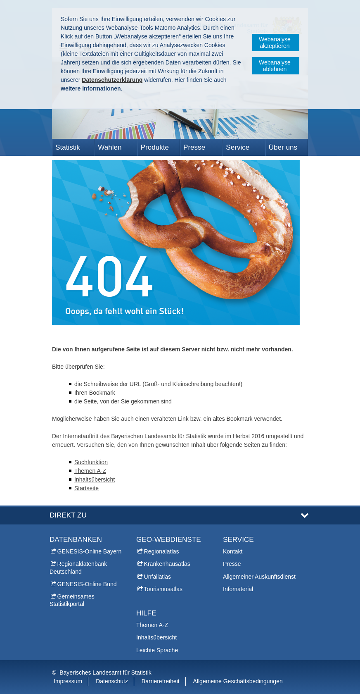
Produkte (155, 147)
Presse (194, 147)
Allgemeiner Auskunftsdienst (259, 576)
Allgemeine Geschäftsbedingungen (238, 681)
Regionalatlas (161, 551)
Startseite (86, 488)
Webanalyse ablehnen (275, 65)
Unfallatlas (157, 576)
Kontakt (232, 551)
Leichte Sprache (157, 650)
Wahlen (109, 147)
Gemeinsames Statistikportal (72, 600)
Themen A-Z (90, 470)
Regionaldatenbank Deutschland (78, 567)
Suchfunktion (91, 462)
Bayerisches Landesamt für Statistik (105, 672)
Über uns (283, 147)
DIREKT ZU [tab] (68, 515)
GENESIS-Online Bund (87, 584)
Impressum (68, 681)
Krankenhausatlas (167, 563)
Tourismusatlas (163, 589)
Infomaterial (238, 589)
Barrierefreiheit (161, 681)
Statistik (67, 147)
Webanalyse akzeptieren (275, 42)
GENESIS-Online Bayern (89, 551)
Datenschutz (112, 681)
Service (237, 147)
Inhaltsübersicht (94, 479)
